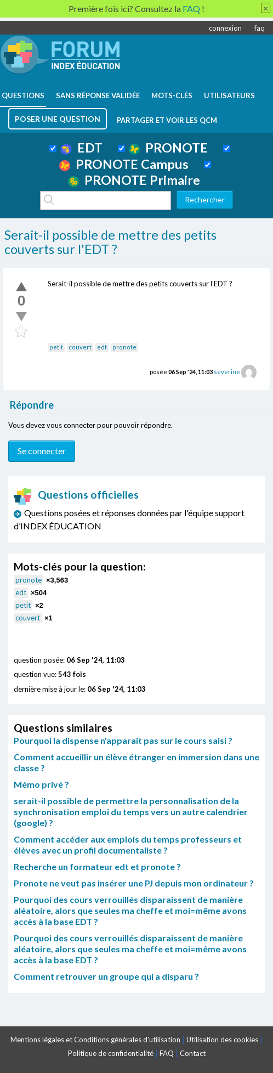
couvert (80, 347)
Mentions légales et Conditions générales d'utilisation (95, 1039)
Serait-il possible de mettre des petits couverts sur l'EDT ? (110, 242)
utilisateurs (229, 95)
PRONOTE (168, 147)
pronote (124, 347)
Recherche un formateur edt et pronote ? (97, 866)
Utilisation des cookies (222, 1039)
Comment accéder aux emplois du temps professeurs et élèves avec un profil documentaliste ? (128, 844)
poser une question (57, 118)
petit (56, 347)
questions (23, 95)
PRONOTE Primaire (134, 180)
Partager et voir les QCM (167, 120)
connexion (225, 28)
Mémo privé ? (41, 784)
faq (259, 28)
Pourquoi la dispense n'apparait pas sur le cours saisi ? (123, 740)
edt (102, 347)
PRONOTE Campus (124, 164)
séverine (227, 371)
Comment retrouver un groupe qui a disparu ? (106, 976)
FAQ (167, 1053)
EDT (81, 147)
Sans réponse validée (98, 95)
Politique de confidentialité (110, 1053)
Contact (193, 1053)
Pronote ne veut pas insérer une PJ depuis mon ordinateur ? (134, 883)
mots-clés (171, 95)
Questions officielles (76, 494)
